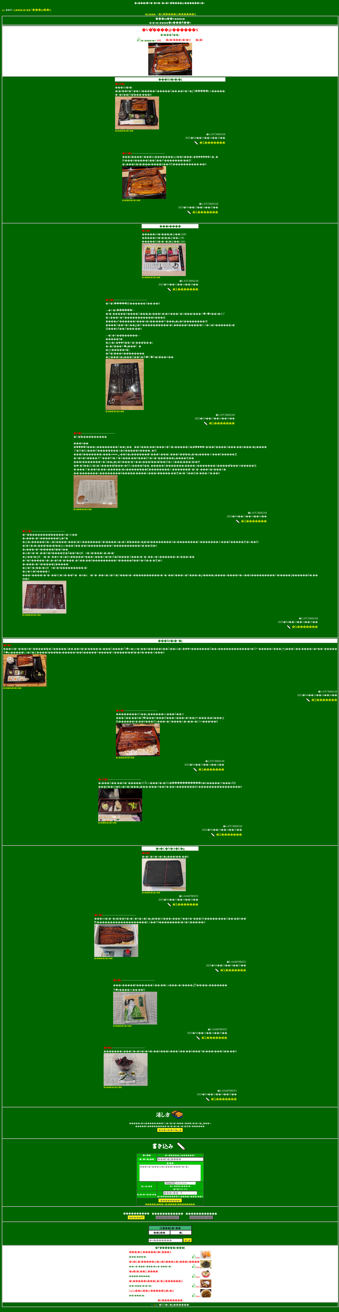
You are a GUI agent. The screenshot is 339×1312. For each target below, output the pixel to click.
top (3, 10)
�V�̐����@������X (177, 14)
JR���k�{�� (21, 10)
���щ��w (41, 9)
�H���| (150, 14)
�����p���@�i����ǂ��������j (170, 1207)
